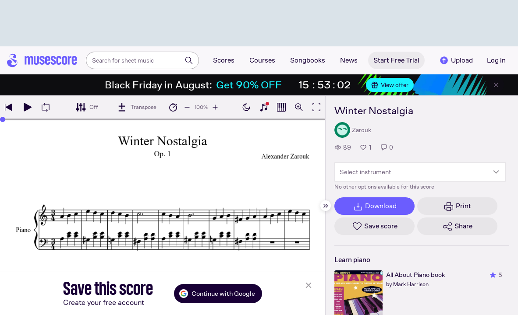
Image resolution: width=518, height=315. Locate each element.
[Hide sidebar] (325, 205)
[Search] (189, 60)
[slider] (2, 119)
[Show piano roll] (281, 107)
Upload (456, 60)
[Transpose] (136, 107)
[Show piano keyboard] (264, 107)
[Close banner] (496, 85)
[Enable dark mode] (246, 107)
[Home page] (42, 60)
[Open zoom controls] (299, 107)
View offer (389, 84)
